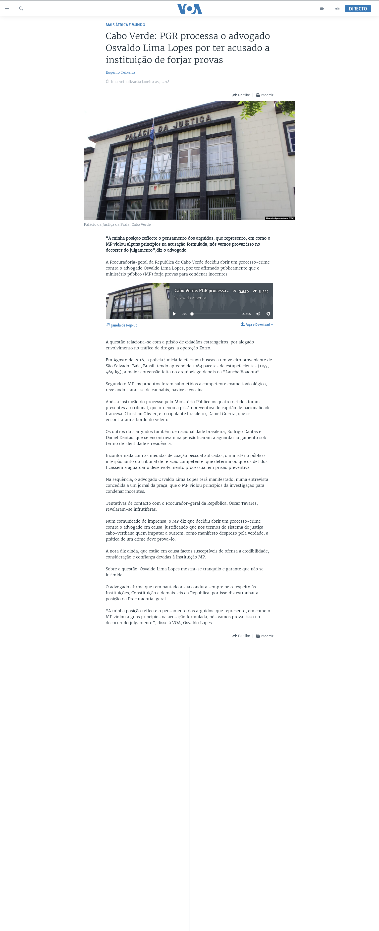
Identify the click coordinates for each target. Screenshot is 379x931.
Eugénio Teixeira (120, 72)
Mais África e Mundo (125, 25)
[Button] (241, 95)
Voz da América (192, 298)
